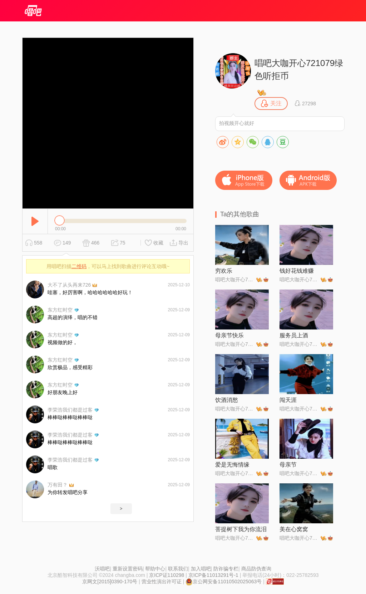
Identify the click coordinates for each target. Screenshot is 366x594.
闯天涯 (288, 400)
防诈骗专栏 (225, 569)
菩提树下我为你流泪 (241, 529)
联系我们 (178, 569)
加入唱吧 (201, 569)
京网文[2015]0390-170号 (109, 581)
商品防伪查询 (256, 569)
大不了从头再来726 (69, 285)
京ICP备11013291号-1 (213, 575)
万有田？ (58, 485)
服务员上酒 (294, 335)
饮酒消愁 (226, 400)
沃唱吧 (102, 569)
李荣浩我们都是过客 (70, 410)
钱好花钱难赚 (297, 271)
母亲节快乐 (229, 335)
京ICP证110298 (166, 575)
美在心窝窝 (294, 529)
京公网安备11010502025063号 (224, 581)
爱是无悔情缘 (232, 465)
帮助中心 (155, 569)
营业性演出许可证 (162, 581)
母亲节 (288, 465)
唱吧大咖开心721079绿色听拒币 (298, 69)
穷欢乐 (223, 271)
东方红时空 (60, 310)
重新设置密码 (128, 569)
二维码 (78, 266)
